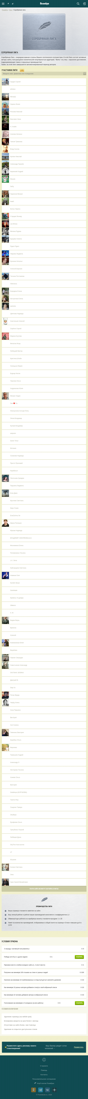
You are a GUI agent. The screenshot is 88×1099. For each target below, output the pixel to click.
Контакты (44, 1075)
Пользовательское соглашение (44, 1079)
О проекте (44, 1066)
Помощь (44, 1070)
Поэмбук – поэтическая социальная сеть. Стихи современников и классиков (44, 4)
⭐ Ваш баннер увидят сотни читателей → (44, 1047)
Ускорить (79, 957)
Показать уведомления (8, 3)
